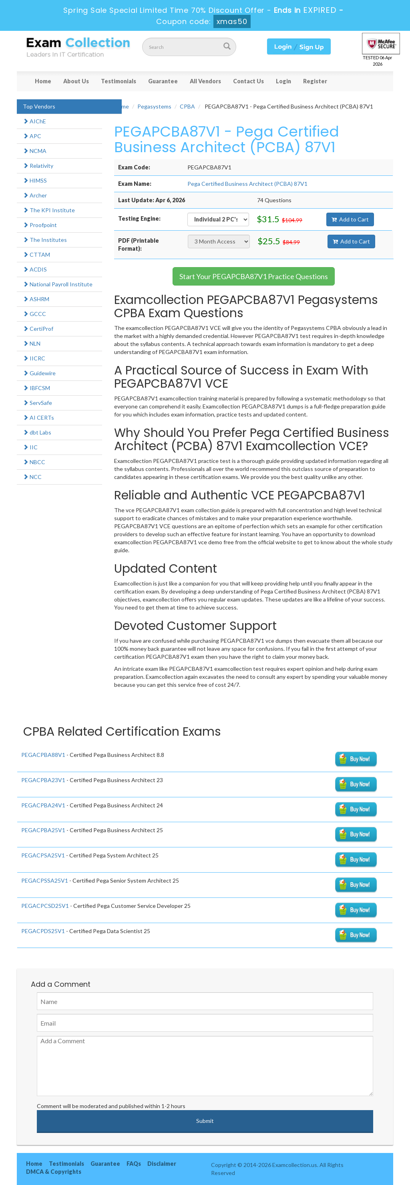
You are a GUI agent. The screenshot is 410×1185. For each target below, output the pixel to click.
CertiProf (38, 328)
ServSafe (37, 402)
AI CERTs (38, 417)
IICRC (34, 358)
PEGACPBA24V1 (43, 805)
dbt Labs (37, 432)
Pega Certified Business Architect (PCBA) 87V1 (247, 183)
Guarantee (163, 81)
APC (32, 136)
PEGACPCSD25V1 (45, 905)
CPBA (187, 106)
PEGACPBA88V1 (43, 754)
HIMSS (35, 180)
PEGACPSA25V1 (43, 855)
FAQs (134, 1163)
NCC (32, 476)
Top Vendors (39, 106)
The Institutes (45, 239)
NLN (31, 343)
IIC (30, 447)
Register (315, 81)
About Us (76, 81)
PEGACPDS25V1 (43, 930)
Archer (35, 195)
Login (283, 81)
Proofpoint (40, 224)
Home (43, 81)
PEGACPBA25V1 (43, 830)
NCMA (34, 150)
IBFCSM (36, 387)
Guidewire (39, 373)
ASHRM (36, 299)
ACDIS (35, 269)
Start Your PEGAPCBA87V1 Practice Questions (253, 276)
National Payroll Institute (57, 284)
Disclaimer (161, 1163)
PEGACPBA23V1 (43, 780)
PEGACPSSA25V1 (44, 880)
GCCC (34, 313)
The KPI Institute (49, 210)
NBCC (34, 462)
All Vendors (205, 81)
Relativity (38, 165)
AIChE (34, 121)
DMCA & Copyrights (53, 1171)
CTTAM (36, 254)
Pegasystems (154, 106)
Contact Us (248, 81)
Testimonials (118, 81)
